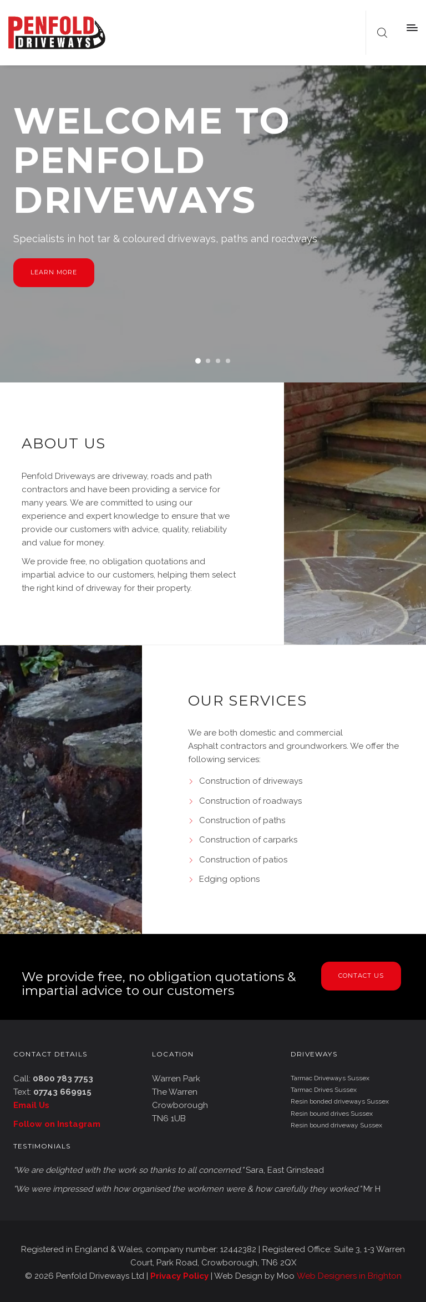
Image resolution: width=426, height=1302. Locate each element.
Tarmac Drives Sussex (324, 1090)
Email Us (31, 1105)
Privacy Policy (179, 1276)
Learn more (54, 272)
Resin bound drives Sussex (332, 1113)
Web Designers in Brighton (349, 1276)
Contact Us (361, 975)
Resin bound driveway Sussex (336, 1125)
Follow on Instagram (56, 1124)
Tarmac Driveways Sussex (330, 1078)
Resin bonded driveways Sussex (340, 1101)
